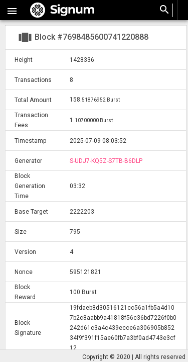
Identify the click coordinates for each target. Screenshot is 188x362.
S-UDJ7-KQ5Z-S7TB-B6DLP (106, 160)
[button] (12, 10)
